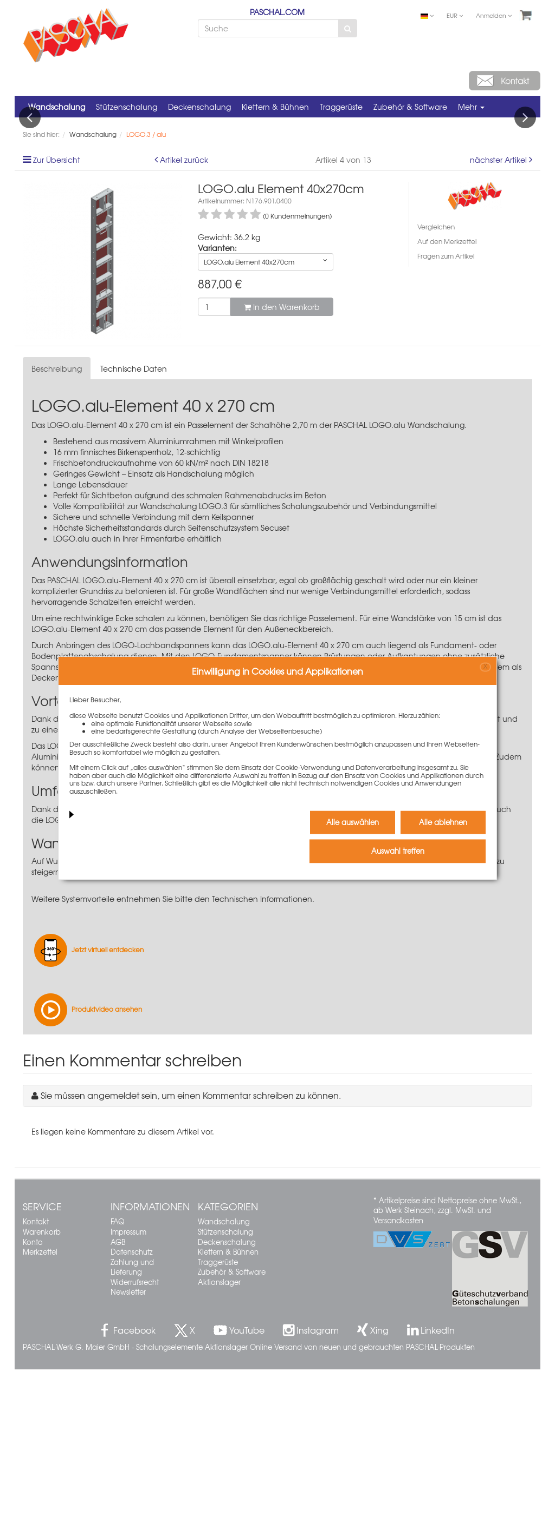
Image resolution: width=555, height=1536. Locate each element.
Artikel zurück (184, 325)
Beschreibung (56, 535)
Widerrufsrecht (135, 1448)
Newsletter (128, 1458)
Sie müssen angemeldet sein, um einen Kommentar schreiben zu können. (191, 1261)
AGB (118, 1408)
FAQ (117, 1388)
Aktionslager (219, 1448)
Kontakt (36, 1388)
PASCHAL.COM (277, 11)
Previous (30, 201)
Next (525, 201)
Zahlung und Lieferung (132, 1433)
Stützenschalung (126, 106)
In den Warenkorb (282, 472)
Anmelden (494, 15)
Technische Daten (133, 535)
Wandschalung (56, 106)
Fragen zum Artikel (445, 422)
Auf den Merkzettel (446, 407)
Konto (33, 1408)
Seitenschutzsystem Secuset (262, 975)
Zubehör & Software (410, 106)
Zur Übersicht (56, 325)
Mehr (471, 106)
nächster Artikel (499, 325)
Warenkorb (42, 1398)
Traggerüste (341, 106)
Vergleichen (436, 393)
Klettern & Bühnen (275, 106)
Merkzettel (40, 1418)
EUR (455, 15)
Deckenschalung (199, 106)
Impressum (128, 1398)
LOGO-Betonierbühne (86, 985)
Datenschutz (132, 1418)
